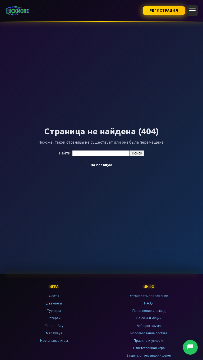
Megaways (54, 333)
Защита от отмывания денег (149, 355)
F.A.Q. (149, 303)
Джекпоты (54, 303)
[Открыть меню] (192, 10)
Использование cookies (148, 333)
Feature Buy (54, 326)
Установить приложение (149, 296)
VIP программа (149, 326)
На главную (102, 165)
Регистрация (164, 10)
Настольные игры (54, 341)
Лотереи (54, 318)
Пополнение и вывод (149, 311)
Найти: (65, 153)
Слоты (54, 296)
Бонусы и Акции (149, 318)
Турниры (54, 311)
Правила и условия (149, 341)
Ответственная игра (149, 348)
